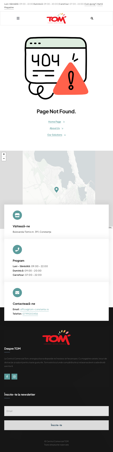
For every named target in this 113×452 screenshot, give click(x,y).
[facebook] (7, 377)
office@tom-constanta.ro (34, 309)
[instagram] (14, 377)
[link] (30, 313)
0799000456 (30, 313)
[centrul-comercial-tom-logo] (56, 14)
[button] (56, 190)
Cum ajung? (90, 4)
